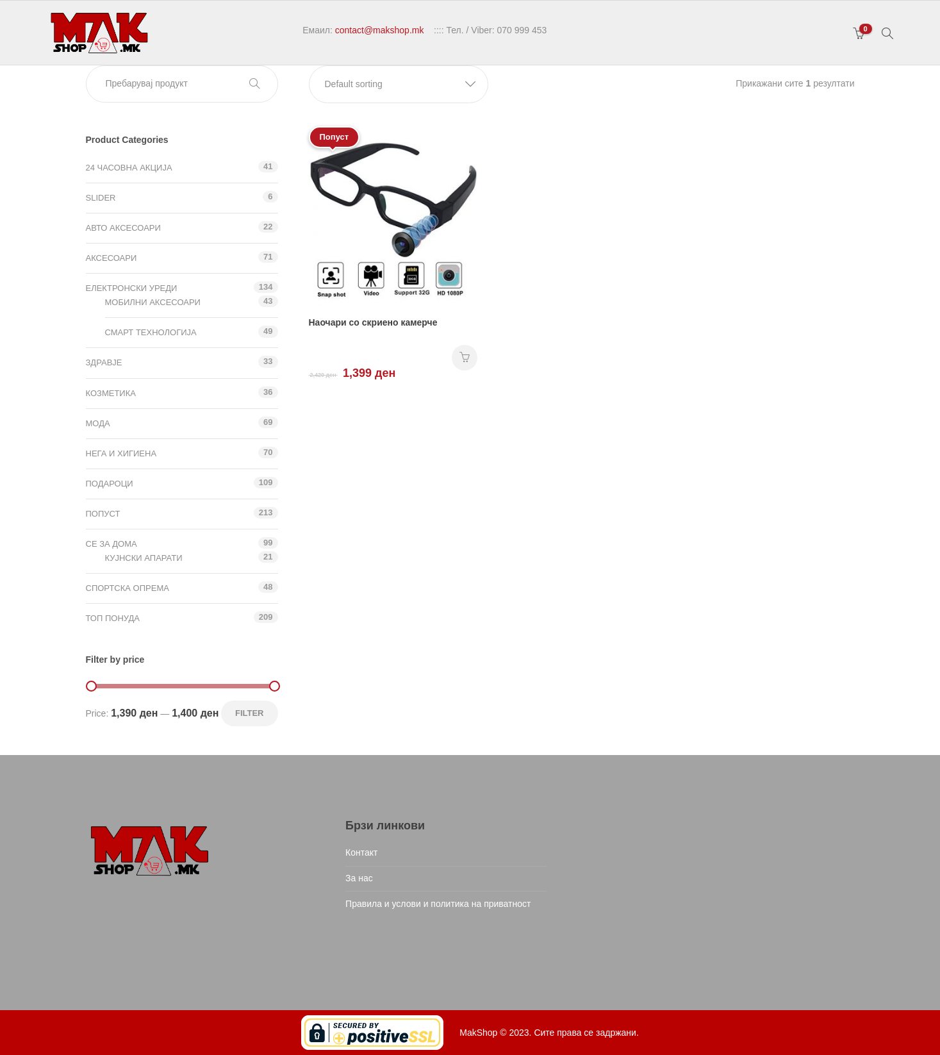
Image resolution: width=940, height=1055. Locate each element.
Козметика (111, 393)
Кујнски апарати (144, 558)
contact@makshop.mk (379, 30)
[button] (398, 84)
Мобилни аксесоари (153, 302)
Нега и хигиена (121, 453)
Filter (249, 713)
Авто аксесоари (123, 228)
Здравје (104, 362)
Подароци (109, 483)
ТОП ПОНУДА (113, 618)
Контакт (361, 852)
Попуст (103, 514)
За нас (359, 878)
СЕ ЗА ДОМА (111, 544)
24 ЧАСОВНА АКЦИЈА (129, 167)
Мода (98, 423)
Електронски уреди (131, 288)
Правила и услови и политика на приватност (438, 904)
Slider (101, 198)
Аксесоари (111, 258)
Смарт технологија (151, 332)
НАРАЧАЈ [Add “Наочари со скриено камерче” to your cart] (464, 357)
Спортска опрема (127, 588)
